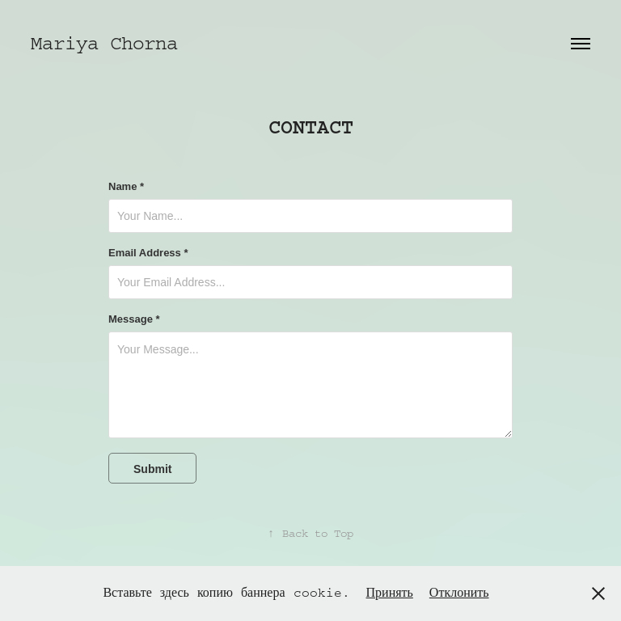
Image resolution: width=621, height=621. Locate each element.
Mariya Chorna (104, 43)
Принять (389, 592)
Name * (126, 186)
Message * (134, 319)
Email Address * (148, 253)
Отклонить (459, 592)
